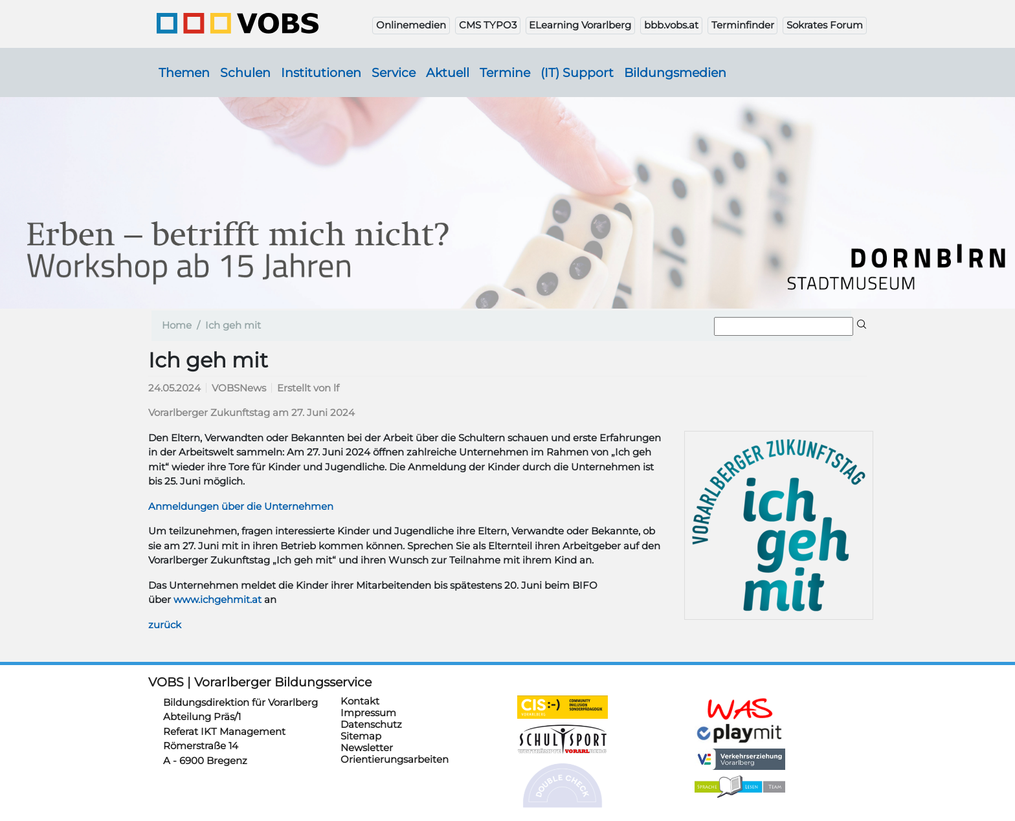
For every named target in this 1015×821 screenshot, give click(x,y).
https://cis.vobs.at (562, 707)
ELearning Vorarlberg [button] (580, 25)
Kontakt (359, 701)
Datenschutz (371, 724)
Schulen (245, 72)
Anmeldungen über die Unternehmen (240, 506)
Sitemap (360, 736)
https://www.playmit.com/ (740, 732)
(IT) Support (577, 72)
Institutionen (321, 72)
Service (394, 72)
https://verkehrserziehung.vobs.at (740, 759)
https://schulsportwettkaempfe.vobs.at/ (562, 739)
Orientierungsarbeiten (394, 759)
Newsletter (366, 747)
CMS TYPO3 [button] (488, 25)
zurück (164, 624)
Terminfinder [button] (742, 25)
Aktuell (447, 72)
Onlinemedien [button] (411, 25)
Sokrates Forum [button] (824, 25)
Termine (505, 72)
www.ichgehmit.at (217, 599)
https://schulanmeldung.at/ (740, 709)
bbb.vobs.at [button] (671, 25)
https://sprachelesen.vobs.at (740, 786)
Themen (184, 72)
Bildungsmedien (675, 72)
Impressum (368, 712)
